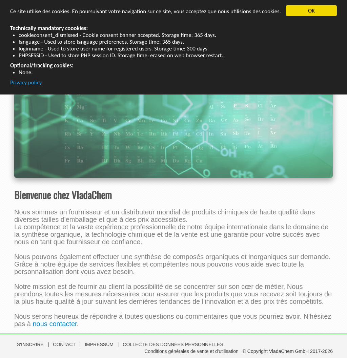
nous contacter (55, 324)
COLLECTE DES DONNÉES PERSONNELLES (173, 344)
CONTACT (65, 344)
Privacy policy (26, 82)
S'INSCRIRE (30, 344)
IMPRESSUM (100, 344)
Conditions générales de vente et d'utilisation (191, 351)
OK (311, 10)
